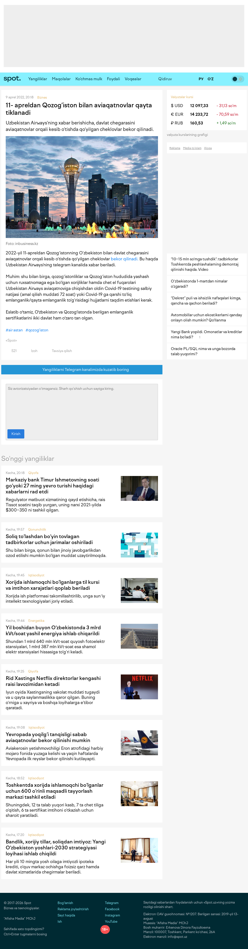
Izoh (31, 351)
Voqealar (133, 79)
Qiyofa (33, 473)
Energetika (36, 621)
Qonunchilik (37, 529)
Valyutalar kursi (182, 97)
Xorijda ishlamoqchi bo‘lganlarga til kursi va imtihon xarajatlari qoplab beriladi (52, 585)
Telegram (109, 903)
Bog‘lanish (65, 903)
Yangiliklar (37, 79)
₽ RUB (177, 123)
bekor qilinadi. (124, 258)
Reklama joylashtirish (73, 909)
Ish (60, 921)
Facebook (110, 909)
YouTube (108, 921)
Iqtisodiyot (36, 575)
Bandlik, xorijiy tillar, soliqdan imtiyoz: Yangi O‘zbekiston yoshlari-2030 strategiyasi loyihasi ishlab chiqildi (56, 848)
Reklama (174, 148)
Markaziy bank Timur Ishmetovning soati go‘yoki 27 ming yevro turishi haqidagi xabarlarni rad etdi (52, 486)
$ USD (177, 105)
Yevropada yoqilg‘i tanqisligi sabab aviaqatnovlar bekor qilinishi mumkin (48, 737)
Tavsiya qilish (59, 351)
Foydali (113, 79)
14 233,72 (199, 114)
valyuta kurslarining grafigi (189, 135)
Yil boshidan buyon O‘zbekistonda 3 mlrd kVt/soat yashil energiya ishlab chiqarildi (53, 630)
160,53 (196, 123)
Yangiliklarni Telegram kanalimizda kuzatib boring (82, 369)
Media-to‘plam (192, 148)
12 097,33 (199, 105)
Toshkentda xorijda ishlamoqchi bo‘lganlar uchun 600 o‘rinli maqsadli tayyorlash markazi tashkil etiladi (54, 791)
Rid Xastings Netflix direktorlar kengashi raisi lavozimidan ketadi (53, 681)
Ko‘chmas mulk (88, 79)
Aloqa (208, 148)
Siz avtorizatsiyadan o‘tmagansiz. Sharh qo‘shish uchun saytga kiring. (81, 405)
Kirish (15, 434)
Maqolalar (61, 79)
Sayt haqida (66, 915)
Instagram (110, 915)
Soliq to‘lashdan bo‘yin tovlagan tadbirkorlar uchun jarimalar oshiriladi (49, 539)
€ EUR (177, 114)
